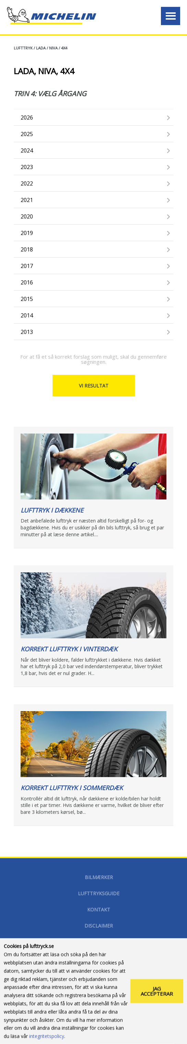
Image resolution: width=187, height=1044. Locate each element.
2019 (27, 233)
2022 (27, 183)
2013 (27, 332)
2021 (27, 200)
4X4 (64, 47)
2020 (27, 216)
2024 (27, 150)
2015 (27, 299)
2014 (27, 315)
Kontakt (98, 909)
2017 (27, 266)
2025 (27, 134)
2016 (27, 282)
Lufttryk (23, 47)
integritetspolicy (46, 1037)
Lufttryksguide (98, 893)
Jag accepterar (157, 992)
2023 (27, 167)
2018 (27, 249)
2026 (27, 117)
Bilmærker (99, 877)
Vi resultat (93, 385)
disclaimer (98, 925)
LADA (41, 47)
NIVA (53, 47)
